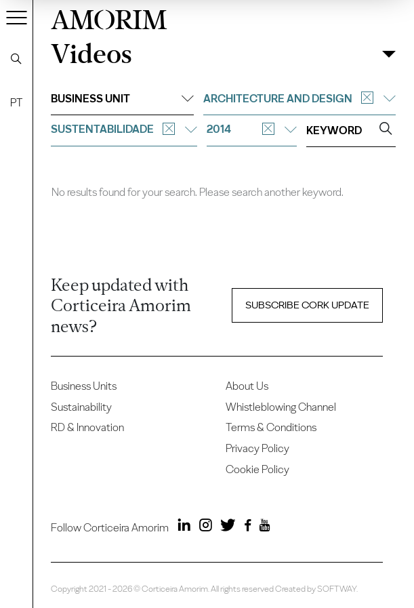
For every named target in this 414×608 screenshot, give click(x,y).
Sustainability (81, 407)
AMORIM (109, 17)
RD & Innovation (87, 427)
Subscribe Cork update (307, 304)
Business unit (122, 98)
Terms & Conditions (271, 427)
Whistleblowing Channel (281, 407)
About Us (247, 386)
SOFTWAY (336, 589)
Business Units (84, 386)
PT (16, 102)
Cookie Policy (257, 469)
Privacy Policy (257, 448)
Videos (91, 54)
